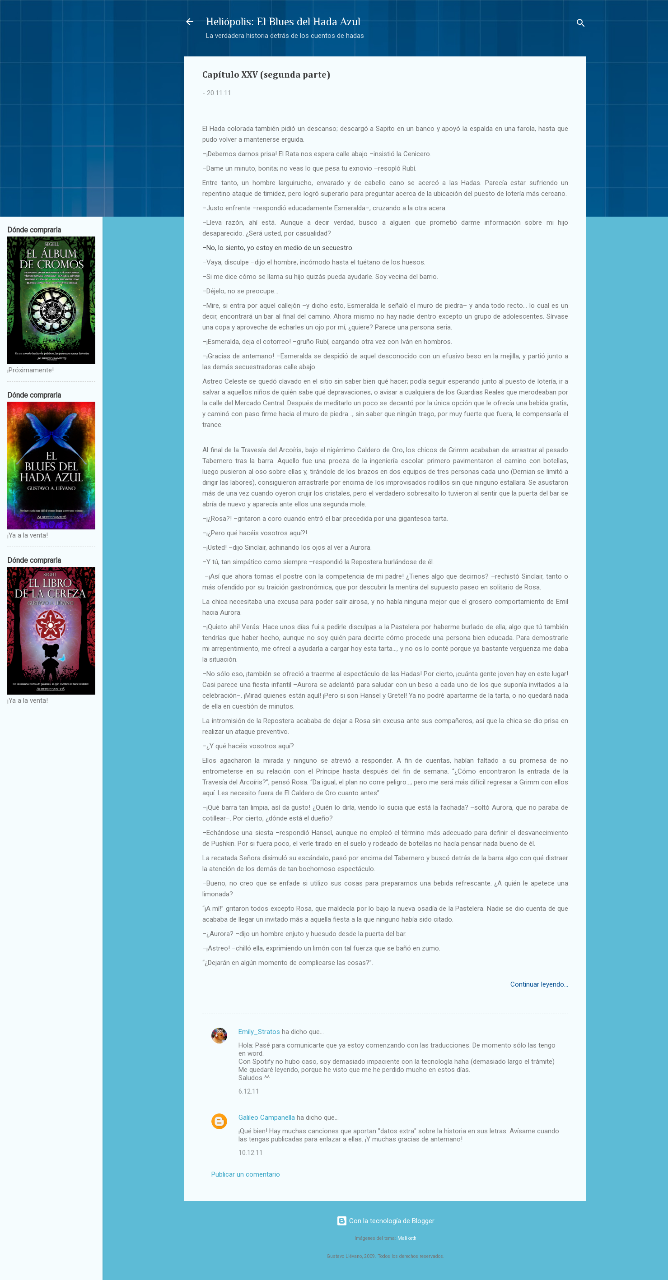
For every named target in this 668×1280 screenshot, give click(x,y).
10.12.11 (250, 1153)
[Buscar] (580, 24)
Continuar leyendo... (539, 984)
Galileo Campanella (266, 1117)
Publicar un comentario (245, 1174)
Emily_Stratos (259, 1032)
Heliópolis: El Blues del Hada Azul (283, 21)
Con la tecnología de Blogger (385, 1221)
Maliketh (406, 1238)
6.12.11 (248, 1091)
